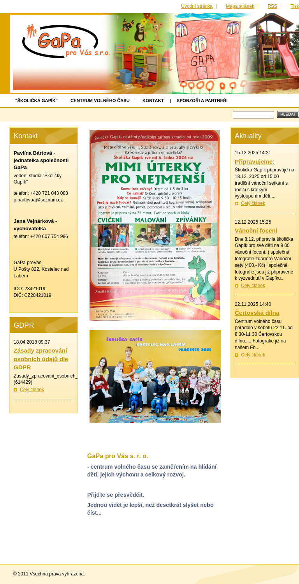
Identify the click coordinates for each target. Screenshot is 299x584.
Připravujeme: (254, 161)
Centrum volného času (100, 100)
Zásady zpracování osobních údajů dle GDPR (41, 359)
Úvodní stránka (197, 6)
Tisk (294, 6)
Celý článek (253, 203)
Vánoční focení (256, 230)
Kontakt (153, 100)
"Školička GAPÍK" (36, 100)
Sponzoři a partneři (202, 100)
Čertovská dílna (257, 312)
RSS (272, 6)
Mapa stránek (240, 6)
